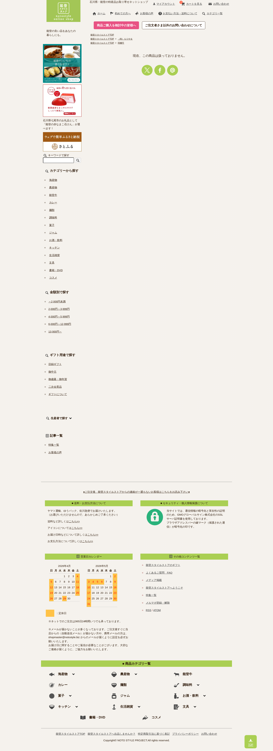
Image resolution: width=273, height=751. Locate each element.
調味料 (53, 217)
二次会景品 (55, 386)
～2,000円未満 (57, 301)
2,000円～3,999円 (59, 308)
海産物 (53, 179)
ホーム (98, 13)
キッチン (54, 247)
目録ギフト (55, 364)
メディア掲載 (154, 580)
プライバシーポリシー (185, 733)
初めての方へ (120, 13)
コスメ (53, 277)
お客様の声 (144, 13)
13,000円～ (55, 331)
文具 (51, 262)
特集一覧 (53, 444)
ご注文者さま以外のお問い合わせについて (173, 25)
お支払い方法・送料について (177, 13)
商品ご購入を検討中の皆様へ (116, 25)
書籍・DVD (56, 270)
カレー (53, 202)
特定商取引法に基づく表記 (154, 733)
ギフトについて (57, 394)
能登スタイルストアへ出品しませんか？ (111, 733)
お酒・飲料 (55, 240)
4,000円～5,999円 (59, 316)
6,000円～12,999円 (59, 323)
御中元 (52, 371)
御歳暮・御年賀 (57, 379)
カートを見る (191, 3)
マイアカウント (164, 3)
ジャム (53, 232)
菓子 (51, 225)
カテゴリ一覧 (212, 13)
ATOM (157, 610)
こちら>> (74, 521)
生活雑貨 (54, 255)
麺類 (51, 210)
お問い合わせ (218, 3)
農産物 (53, 187)
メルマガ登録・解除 (158, 602)
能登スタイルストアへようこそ (164, 587)
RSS (148, 610)
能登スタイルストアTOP (70, 733)
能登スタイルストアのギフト (163, 565)
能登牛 (53, 195)
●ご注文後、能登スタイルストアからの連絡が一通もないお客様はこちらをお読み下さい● (136, 491)
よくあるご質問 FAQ (159, 572)
